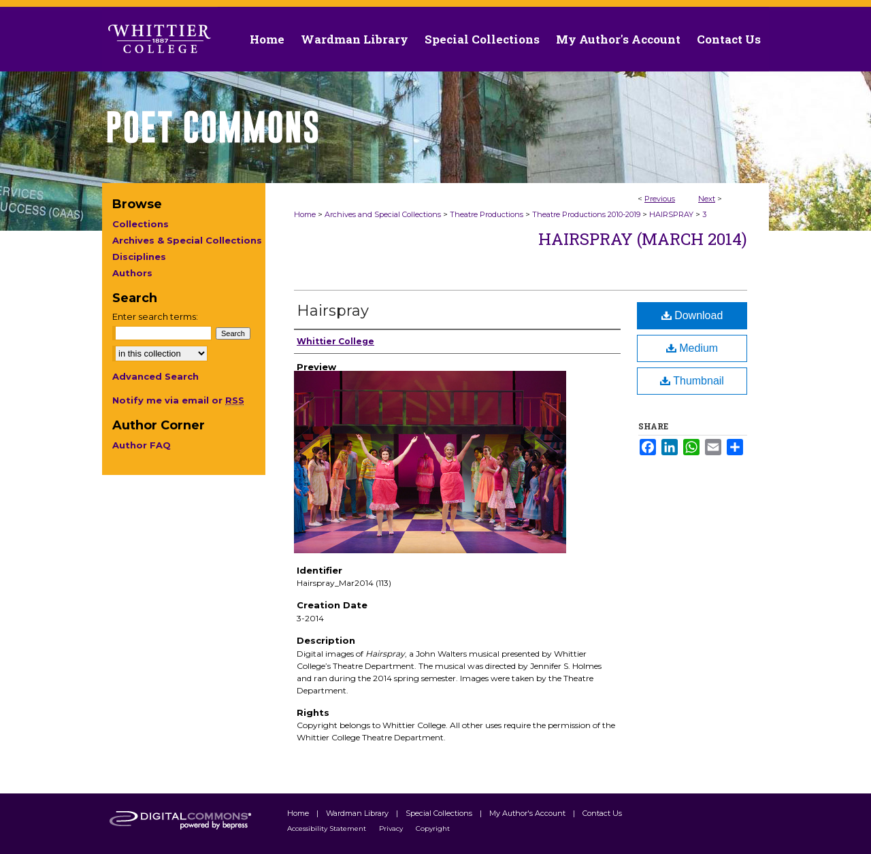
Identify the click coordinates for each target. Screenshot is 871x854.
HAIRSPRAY (671, 214)
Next (706, 198)
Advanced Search (155, 376)
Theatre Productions (486, 214)
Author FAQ (141, 445)
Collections (140, 223)
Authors (132, 272)
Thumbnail (692, 381)
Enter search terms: (155, 316)
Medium (692, 348)
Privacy (392, 828)
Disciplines (139, 256)
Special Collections (440, 813)
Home (305, 214)
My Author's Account (528, 813)
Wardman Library (358, 813)
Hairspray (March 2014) (642, 239)
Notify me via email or (178, 400)
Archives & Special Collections (187, 240)
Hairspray (333, 310)
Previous (659, 198)
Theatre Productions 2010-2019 (586, 214)
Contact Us (729, 39)
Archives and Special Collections (383, 214)
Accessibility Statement (327, 828)
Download (692, 315)
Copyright (433, 828)
